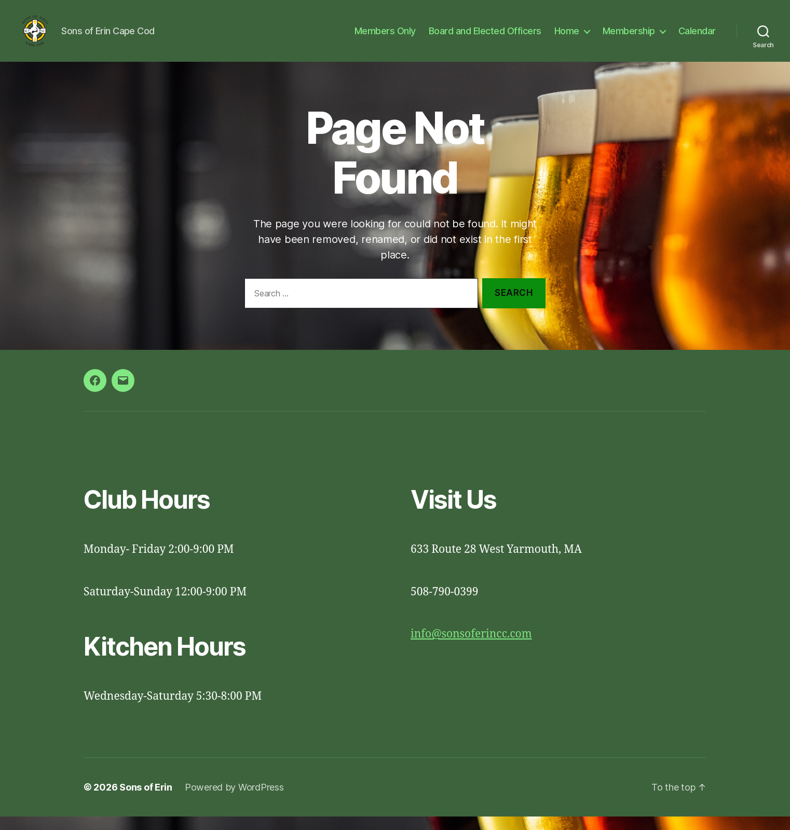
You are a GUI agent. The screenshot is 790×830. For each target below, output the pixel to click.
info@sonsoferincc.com (471, 648)
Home (566, 37)
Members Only (385, 37)
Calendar (697, 37)
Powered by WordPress (234, 800)
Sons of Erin (145, 800)
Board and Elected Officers (485, 37)
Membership (629, 37)
